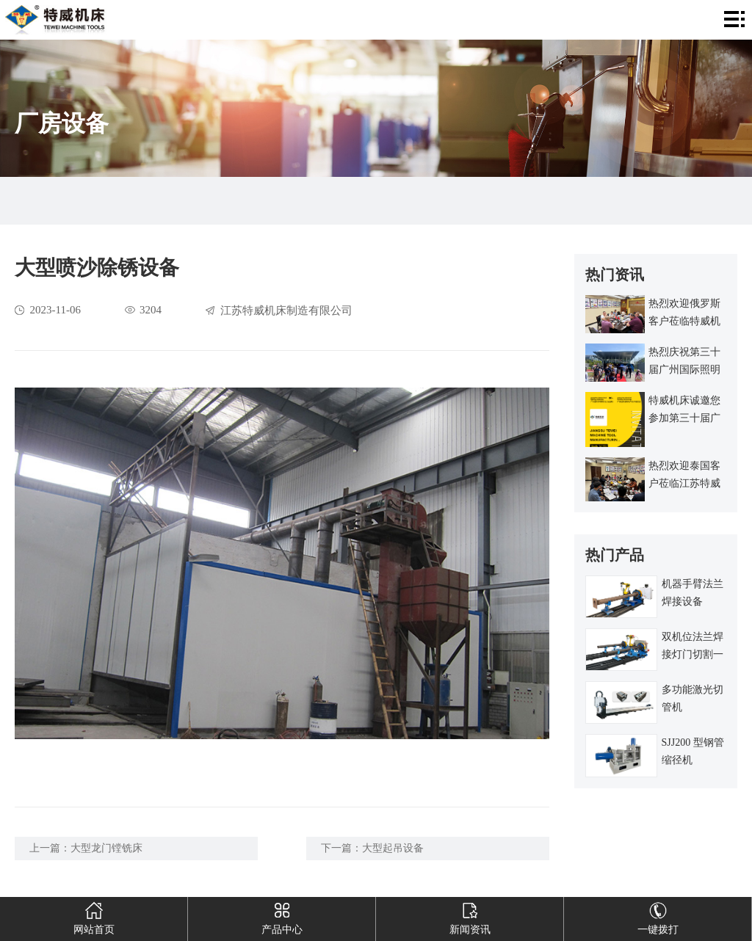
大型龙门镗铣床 (106, 848)
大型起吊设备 (393, 848)
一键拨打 (657, 916)
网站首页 (93, 916)
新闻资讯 (469, 916)
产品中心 (281, 916)
